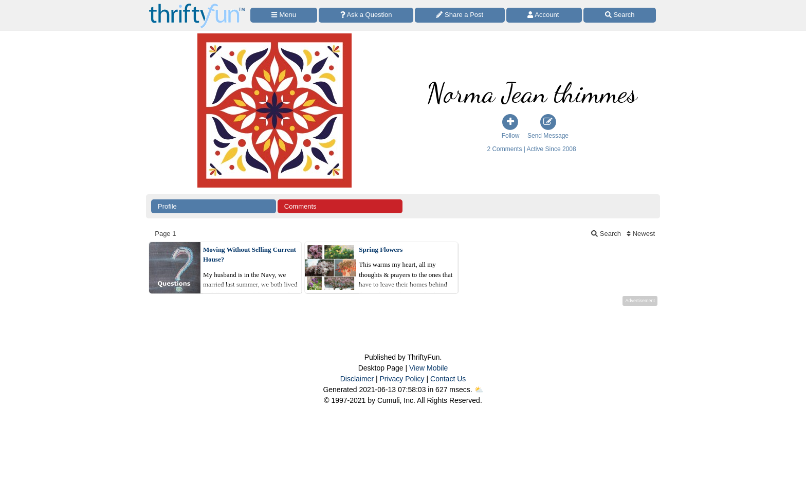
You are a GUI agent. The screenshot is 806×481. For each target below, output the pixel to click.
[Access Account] (544, 15)
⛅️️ (478, 389)
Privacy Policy (401, 379)
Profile (167, 206)
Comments (300, 206)
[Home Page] (197, 6)
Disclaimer (357, 379)
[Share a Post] (460, 15)
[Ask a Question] (366, 15)
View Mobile (428, 368)
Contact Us (448, 379)
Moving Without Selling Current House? (249, 255)
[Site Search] (619, 15)
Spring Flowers (380, 249)
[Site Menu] (283, 15)
